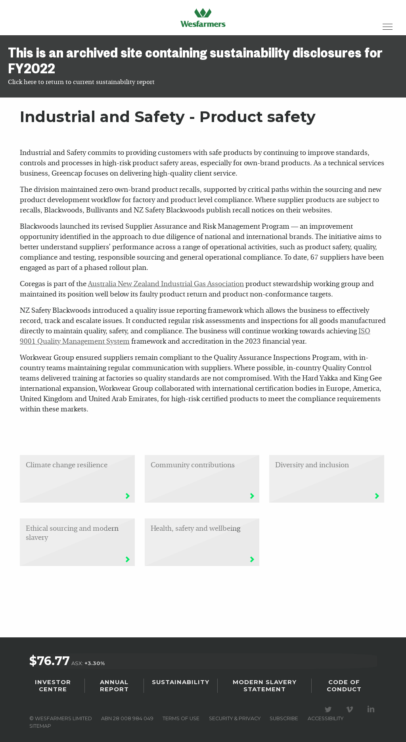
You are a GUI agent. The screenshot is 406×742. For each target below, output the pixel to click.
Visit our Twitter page (329, 706)
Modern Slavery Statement (264, 683)
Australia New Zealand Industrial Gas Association (166, 284)
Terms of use (181, 715)
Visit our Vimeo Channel (351, 706)
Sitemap (40, 722)
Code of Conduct (344, 683)
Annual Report (114, 683)
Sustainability (180, 680)
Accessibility (325, 715)
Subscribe (284, 715)
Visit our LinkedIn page (372, 706)
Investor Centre (53, 683)
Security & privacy (234, 715)
